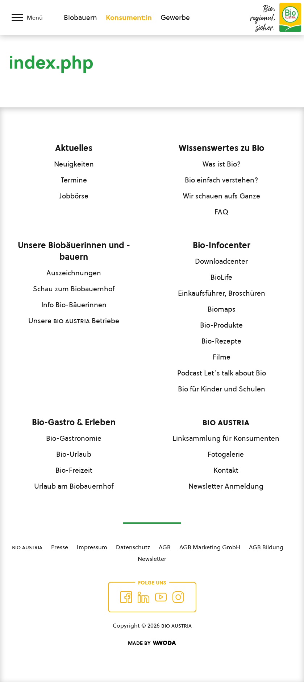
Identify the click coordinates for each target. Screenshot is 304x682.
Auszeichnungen (73, 273)
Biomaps (222, 309)
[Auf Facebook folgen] (126, 597)
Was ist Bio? (222, 164)
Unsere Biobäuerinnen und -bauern (74, 251)
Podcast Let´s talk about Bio (221, 373)
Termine (74, 180)
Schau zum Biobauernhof (73, 288)
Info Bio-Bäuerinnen (74, 304)
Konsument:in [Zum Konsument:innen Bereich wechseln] (129, 17)
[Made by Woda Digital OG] (152, 643)
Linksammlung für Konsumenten (225, 438)
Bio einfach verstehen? (221, 180)
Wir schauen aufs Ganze (221, 196)
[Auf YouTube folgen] (161, 597)
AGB (165, 547)
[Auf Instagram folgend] (178, 597)
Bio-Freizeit (73, 470)
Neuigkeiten (74, 164)
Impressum (92, 547)
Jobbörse (73, 196)
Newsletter (152, 559)
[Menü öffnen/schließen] (32, 17)
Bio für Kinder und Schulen (221, 389)
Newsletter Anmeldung (225, 486)
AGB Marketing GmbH (209, 547)
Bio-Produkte (221, 325)
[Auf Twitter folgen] (143, 597)
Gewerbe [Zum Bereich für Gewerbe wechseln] (175, 17)
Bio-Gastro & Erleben (74, 422)
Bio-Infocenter (221, 245)
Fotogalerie (226, 454)
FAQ (221, 212)
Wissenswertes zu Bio (221, 148)
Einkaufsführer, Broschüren (221, 293)
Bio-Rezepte (221, 341)
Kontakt (225, 470)
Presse (59, 547)
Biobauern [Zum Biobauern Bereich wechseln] (80, 17)
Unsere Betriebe (73, 320)
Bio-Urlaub (73, 454)
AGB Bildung (266, 547)
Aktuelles (73, 148)
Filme (221, 357)
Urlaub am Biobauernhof (73, 486)
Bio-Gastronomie (73, 438)
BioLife (221, 277)
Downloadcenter (221, 261)
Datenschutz (133, 547)
